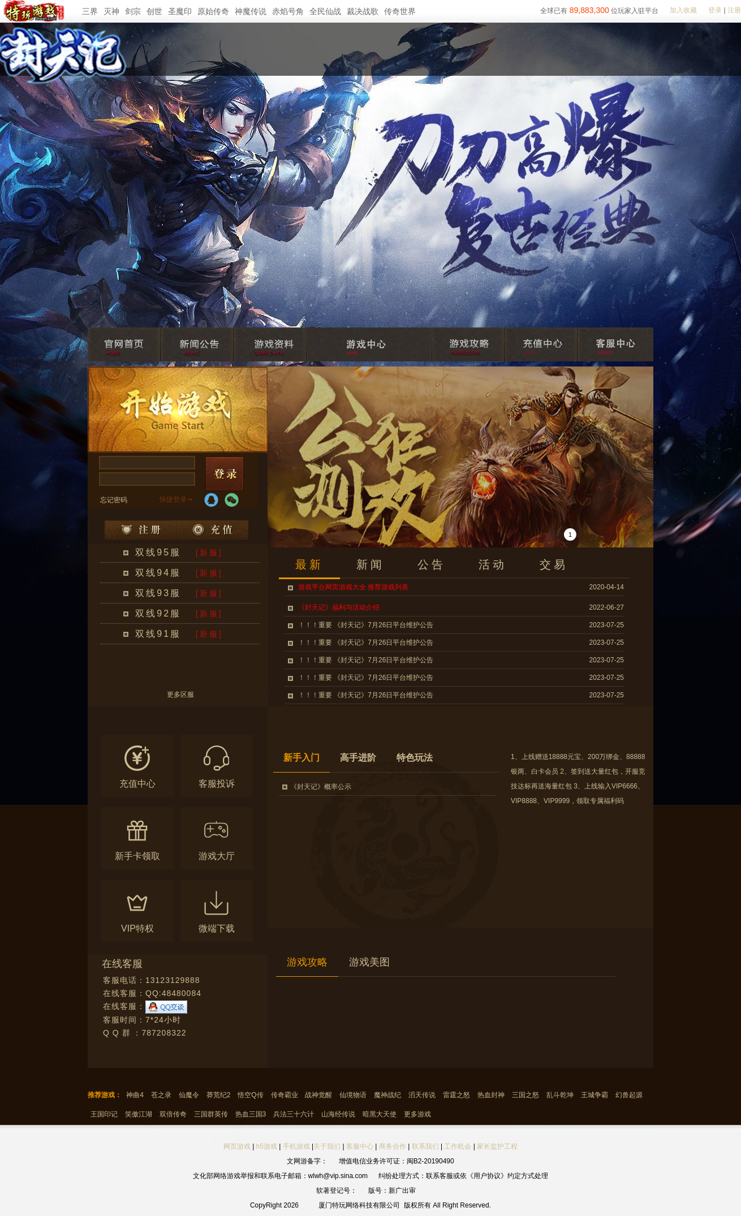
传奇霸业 (284, 1095)
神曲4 (135, 1095)
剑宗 (133, 11)
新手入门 (301, 757)
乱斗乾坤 (560, 1095)
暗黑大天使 (380, 1114)
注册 (734, 10)
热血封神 (491, 1095)
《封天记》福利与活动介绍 (339, 607)
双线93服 (158, 593)
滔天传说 (422, 1095)
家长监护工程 (497, 1146)
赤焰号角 (288, 11)
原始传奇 (213, 11)
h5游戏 (266, 1146)
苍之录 (161, 1095)
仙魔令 (189, 1095)
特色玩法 (415, 757)
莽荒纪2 (218, 1095)
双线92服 (158, 613)
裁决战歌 (362, 11)
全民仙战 (325, 11)
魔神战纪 (387, 1095)
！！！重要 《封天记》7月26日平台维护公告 (365, 625)
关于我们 (327, 1146)
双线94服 (158, 572)
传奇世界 (400, 11)
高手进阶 (358, 757)
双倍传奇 (173, 1114)
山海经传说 (338, 1114)
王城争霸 (594, 1095)
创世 (154, 11)
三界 (90, 11)
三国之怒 (525, 1095)
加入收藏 (683, 10)
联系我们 (426, 1146)
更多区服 (180, 694)
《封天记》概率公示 (320, 787)
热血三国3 (250, 1114)
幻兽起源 (629, 1095)
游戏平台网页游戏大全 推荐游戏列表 (353, 587)
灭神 (111, 11)
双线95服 (158, 552)
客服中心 (359, 1146)
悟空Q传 (250, 1095)
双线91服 (158, 634)
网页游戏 (237, 1146)
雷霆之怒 (456, 1095)
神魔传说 (250, 11)
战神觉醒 (318, 1095)
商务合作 (392, 1146)
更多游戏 (417, 1114)
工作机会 (457, 1146)
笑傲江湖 (138, 1114)
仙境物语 (353, 1095)
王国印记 (104, 1114)
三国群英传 (211, 1114)
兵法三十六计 (293, 1114)
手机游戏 (296, 1146)
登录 (715, 10)
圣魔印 (180, 11)
